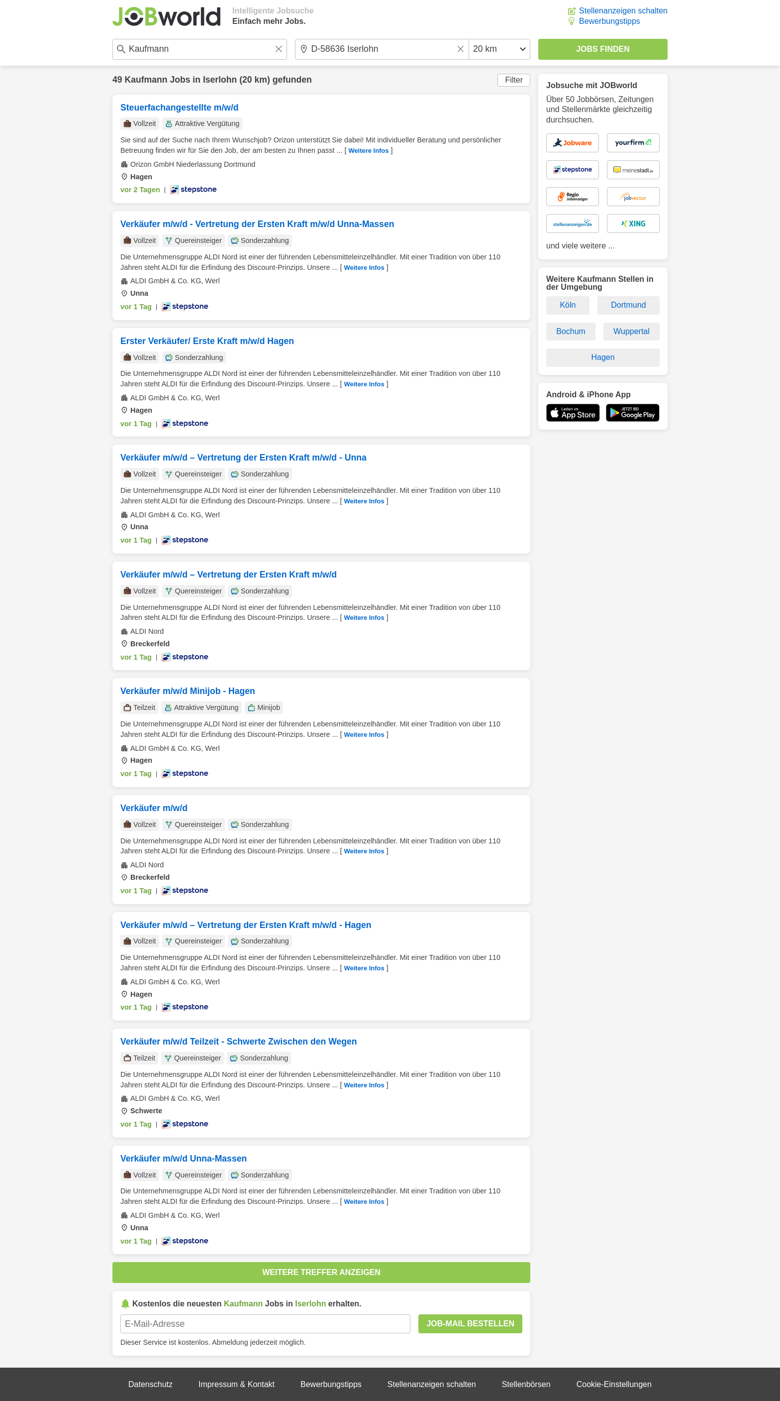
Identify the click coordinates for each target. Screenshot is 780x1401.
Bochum (570, 331)
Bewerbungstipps (609, 21)
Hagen (602, 357)
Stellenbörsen (526, 1384)
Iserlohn (220, 80)
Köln (568, 305)
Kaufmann (145, 80)
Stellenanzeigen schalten (623, 10)
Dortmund (628, 305)
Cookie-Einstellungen (614, 1384)
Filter (514, 80)
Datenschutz (150, 1384)
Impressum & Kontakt (236, 1384)
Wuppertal (631, 331)
